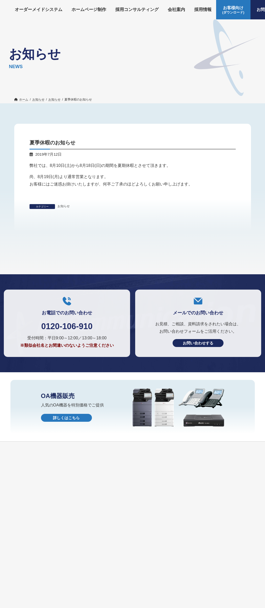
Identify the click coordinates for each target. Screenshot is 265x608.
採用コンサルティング (125, 574)
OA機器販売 (111, 582)
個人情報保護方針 (145, 582)
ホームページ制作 (82, 574)
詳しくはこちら (66, 464)
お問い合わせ (80, 582)
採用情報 (183, 574)
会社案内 (160, 574)
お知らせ (64, 206)
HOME (174, 582)
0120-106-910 (67, 371)
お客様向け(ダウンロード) (39, 582)
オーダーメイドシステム (38, 574)
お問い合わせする (198, 389)
